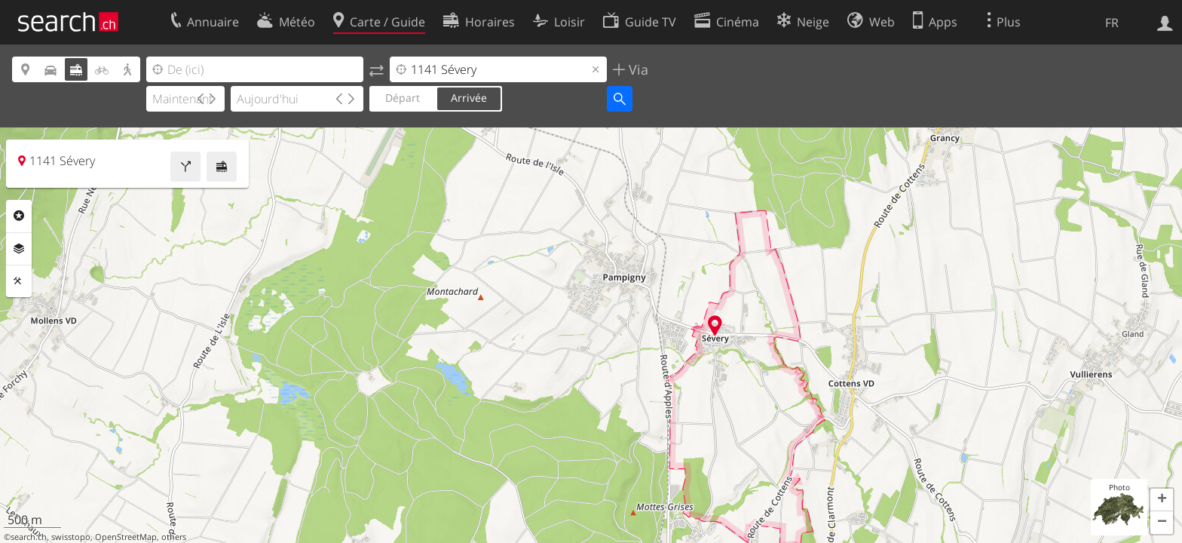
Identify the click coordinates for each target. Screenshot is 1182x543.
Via (636, 69)
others (173, 537)
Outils (19, 281)
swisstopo (70, 537)
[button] (1161, 500)
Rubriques (19, 216)
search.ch (29, 537)
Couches (19, 249)
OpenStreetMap (126, 537)
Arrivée (469, 97)
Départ (402, 97)
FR (1112, 22)
